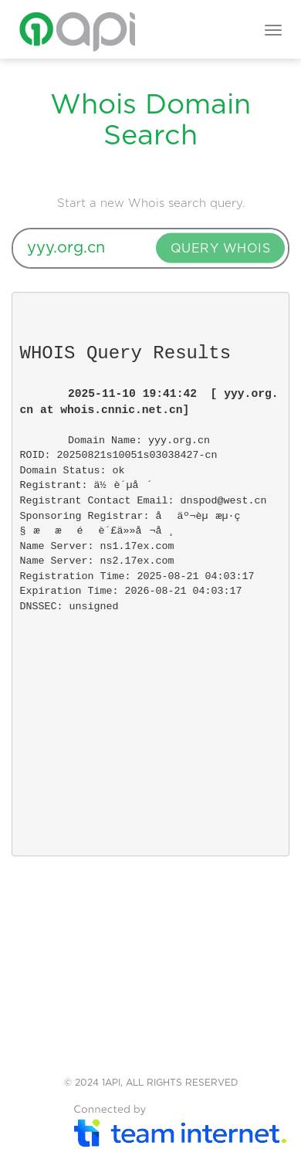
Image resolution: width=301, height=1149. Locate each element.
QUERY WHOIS (221, 248)
